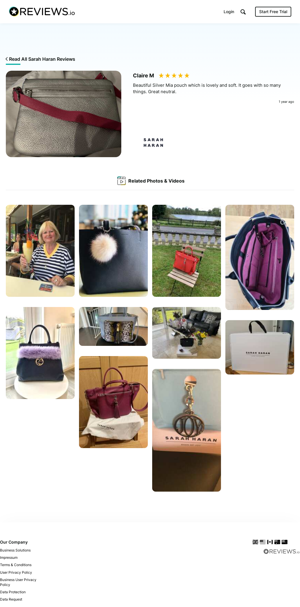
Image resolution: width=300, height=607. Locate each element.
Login (229, 11)
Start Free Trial (273, 11)
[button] (243, 11)
